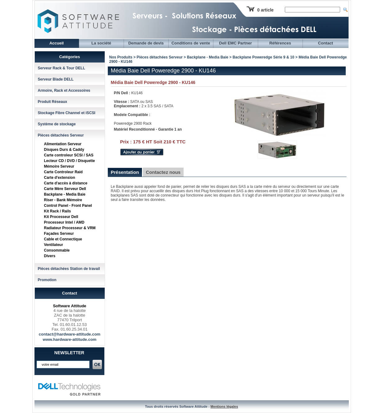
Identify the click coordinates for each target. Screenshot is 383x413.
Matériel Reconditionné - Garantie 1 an (148, 129)
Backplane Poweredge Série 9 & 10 (263, 57)
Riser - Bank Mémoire (63, 200)
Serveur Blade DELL (56, 79)
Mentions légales (224, 406)
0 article (265, 9)
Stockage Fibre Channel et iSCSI (66, 113)
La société (101, 43)
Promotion (47, 280)
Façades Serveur (59, 233)
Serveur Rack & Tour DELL (61, 68)
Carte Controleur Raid (63, 172)
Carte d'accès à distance (66, 183)
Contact (325, 43)
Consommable (57, 250)
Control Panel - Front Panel (68, 205)
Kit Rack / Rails (57, 211)
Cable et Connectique (63, 239)
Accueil (56, 43)
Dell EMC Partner (235, 43)
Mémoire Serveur (59, 166)
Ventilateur (53, 245)
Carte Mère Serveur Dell (65, 189)
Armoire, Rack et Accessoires (64, 90)
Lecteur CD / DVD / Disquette (69, 161)
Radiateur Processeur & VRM (70, 228)
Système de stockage (57, 124)
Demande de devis (146, 43)
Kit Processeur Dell (61, 217)
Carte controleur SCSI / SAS (68, 155)
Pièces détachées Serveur (61, 135)
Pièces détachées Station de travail (69, 269)
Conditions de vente (190, 43)
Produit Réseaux (52, 102)
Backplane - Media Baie (64, 194)
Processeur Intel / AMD (64, 222)
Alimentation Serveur (63, 144)
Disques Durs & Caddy (64, 149)
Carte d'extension (59, 177)
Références (280, 43)
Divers (50, 256)
